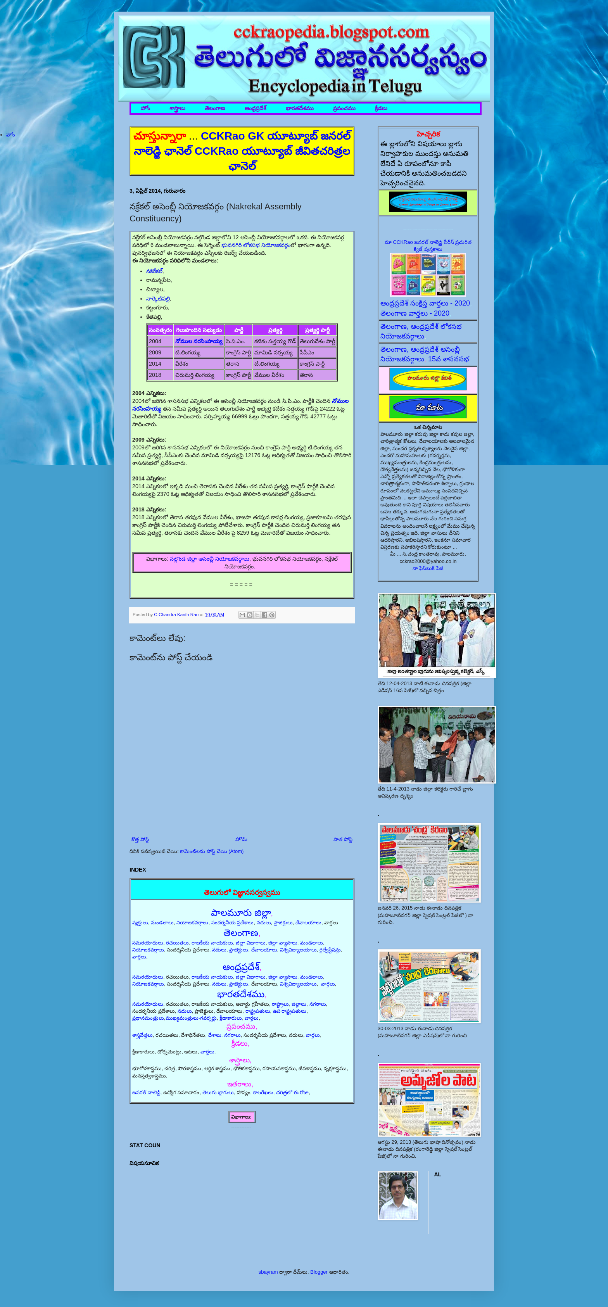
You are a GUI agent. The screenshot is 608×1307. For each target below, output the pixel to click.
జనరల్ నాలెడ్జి (146, 1092)
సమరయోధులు (147, 943)
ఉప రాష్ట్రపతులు (290, 1011)
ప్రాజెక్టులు (283, 922)
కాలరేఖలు (263, 1092)
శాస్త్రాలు (177, 108)
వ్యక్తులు (140, 922)
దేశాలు (214, 1035)
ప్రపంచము (344, 108)
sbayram (268, 1272)
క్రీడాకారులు (230, 1018)
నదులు (264, 922)
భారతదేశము (300, 108)
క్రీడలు (381, 108)
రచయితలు (177, 943)
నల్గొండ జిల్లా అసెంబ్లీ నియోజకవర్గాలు (209, 559)
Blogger (319, 1272)
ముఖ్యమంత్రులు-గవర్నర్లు (191, 1018)
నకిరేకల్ (154, 271)
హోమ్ (241, 839)
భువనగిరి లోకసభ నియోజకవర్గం (255, 245)
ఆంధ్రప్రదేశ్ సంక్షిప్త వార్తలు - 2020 (425, 303)
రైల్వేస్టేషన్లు (330, 950)
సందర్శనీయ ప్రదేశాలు (232, 922)
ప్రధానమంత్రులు (148, 1018)
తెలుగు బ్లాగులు (218, 1092)
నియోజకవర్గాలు (192, 922)
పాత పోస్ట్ (342, 839)
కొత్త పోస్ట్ (140, 839)
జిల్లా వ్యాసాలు (282, 943)
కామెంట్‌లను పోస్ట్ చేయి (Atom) (212, 851)
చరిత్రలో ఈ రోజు (292, 1092)
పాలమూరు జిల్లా (241, 912)
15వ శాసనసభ (448, 359)
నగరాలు (317, 1004)
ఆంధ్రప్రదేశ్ (255, 108)
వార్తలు (139, 957)
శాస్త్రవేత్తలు (142, 1035)
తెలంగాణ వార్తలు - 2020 (414, 313)
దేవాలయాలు (308, 922)
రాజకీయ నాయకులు (212, 943)
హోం (145, 108)
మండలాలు (162, 922)
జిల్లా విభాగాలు (251, 943)
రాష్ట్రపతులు (257, 1011)
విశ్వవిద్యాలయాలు (298, 950)
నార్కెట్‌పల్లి (158, 298)
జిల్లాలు (299, 1004)
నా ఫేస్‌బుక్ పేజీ (428, 568)
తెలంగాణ (215, 108)
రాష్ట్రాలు (280, 1004)
